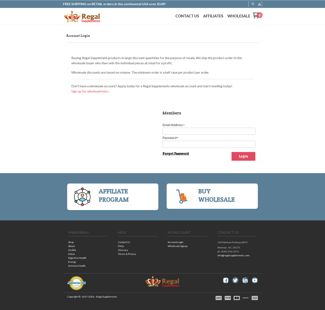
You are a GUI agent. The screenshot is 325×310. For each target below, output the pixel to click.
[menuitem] (187, 16)
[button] (253, 3)
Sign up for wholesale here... (90, 91)
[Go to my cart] (258, 17)
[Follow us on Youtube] (254, 280)
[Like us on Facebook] (225, 280)
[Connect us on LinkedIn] (245, 280)
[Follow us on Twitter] (235, 280)
